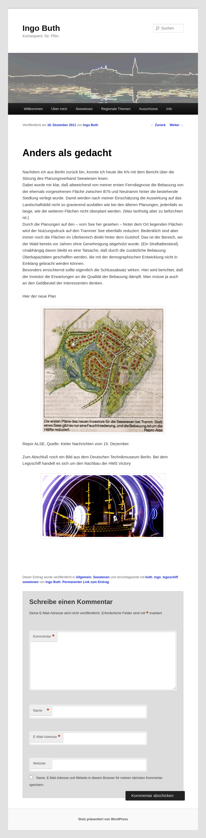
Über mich (59, 109)
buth (148, 577)
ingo (157, 577)
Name (41, 711)
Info (169, 109)
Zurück (158, 125)
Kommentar (43, 637)
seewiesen (31, 582)
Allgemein (83, 577)
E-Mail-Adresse (46, 737)
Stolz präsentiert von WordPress (103, 819)
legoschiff (170, 577)
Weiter (176, 125)
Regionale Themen (116, 109)
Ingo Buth (41, 28)
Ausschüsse (148, 109)
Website (39, 763)
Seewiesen (84, 109)
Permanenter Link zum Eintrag (85, 582)
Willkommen (33, 109)
